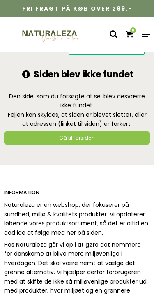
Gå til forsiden (77, 137)
